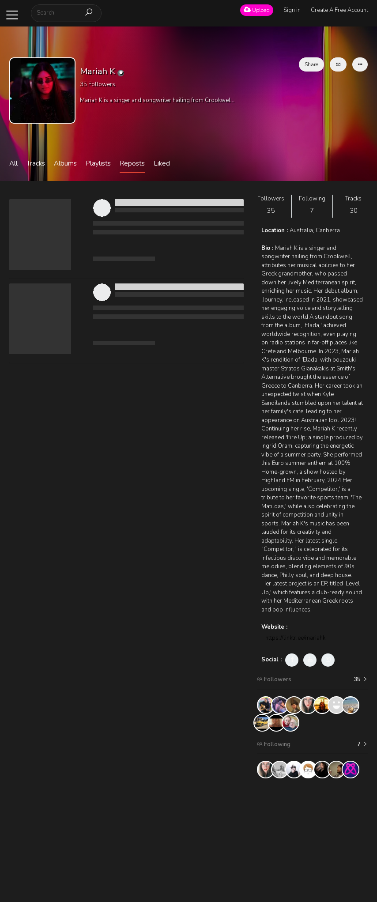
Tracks (35, 163)
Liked (162, 163)
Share (311, 64)
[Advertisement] (312, 840)
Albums (65, 163)
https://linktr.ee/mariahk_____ (303, 638)
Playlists (98, 163)
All (13, 163)
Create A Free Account (339, 10)
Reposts (132, 163)
